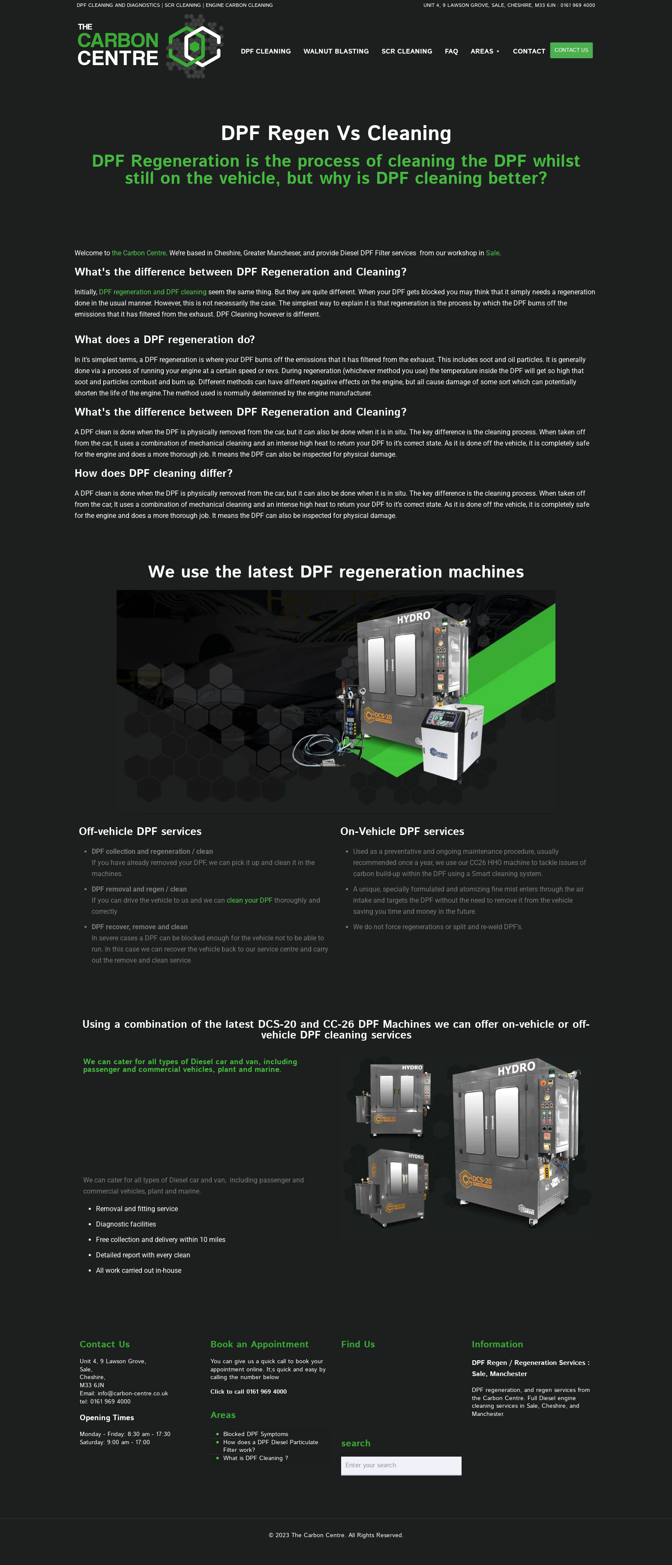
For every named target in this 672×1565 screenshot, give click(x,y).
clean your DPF (250, 900)
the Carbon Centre (139, 253)
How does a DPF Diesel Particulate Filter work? (270, 1446)
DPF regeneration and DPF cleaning (153, 292)
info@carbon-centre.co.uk (133, 1393)
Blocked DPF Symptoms (255, 1434)
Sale (492, 253)
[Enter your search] (401, 1466)
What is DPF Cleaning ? (255, 1458)
